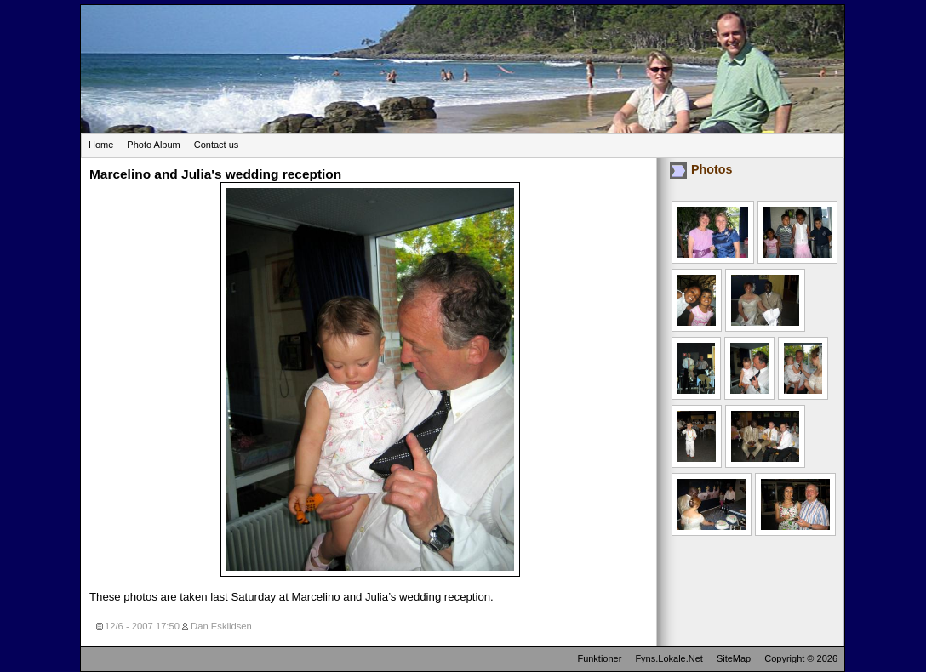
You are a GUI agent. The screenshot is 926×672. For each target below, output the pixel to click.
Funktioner (599, 658)
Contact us (216, 145)
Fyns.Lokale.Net (668, 658)
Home (101, 145)
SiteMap (734, 658)
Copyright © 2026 (800, 658)
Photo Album (153, 145)
